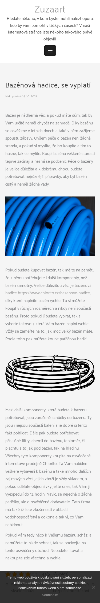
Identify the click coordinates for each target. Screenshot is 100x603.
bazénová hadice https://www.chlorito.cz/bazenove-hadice (48, 289)
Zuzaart (50, 10)
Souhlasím (50, 595)
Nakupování (13, 96)
